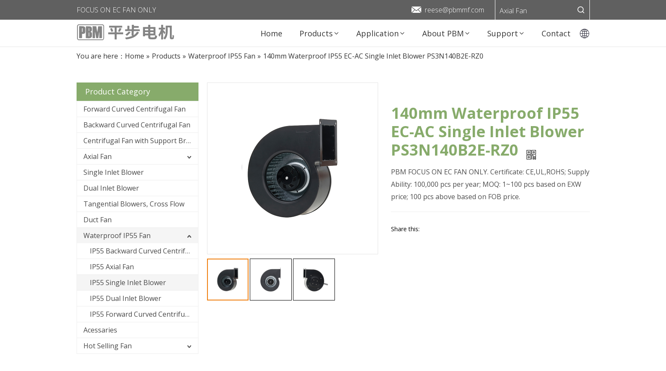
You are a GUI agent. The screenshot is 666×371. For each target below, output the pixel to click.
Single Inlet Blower (113, 172)
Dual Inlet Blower (111, 188)
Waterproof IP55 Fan (117, 235)
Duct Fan (97, 219)
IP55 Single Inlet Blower (128, 282)
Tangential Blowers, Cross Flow (133, 204)
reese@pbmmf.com (454, 10)
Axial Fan (513, 10)
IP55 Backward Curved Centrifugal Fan (144, 251)
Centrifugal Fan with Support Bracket (140, 140)
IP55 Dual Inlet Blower (125, 298)
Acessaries (100, 330)
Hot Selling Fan (107, 345)
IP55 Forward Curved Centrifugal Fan (144, 314)
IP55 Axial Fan (112, 266)
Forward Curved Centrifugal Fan (134, 109)
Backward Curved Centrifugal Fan (136, 125)
